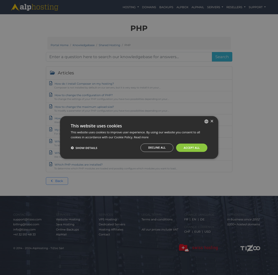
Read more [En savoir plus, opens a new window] (141, 137)
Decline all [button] (156, 148)
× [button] (211, 120)
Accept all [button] (191, 148)
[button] (84, 148)
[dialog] (139, 137)
